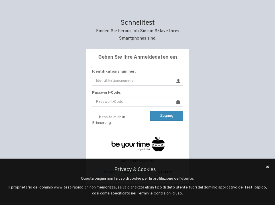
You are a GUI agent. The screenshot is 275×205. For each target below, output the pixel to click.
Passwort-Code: (106, 92)
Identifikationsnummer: (114, 71)
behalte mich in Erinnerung (108, 119)
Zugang (166, 115)
